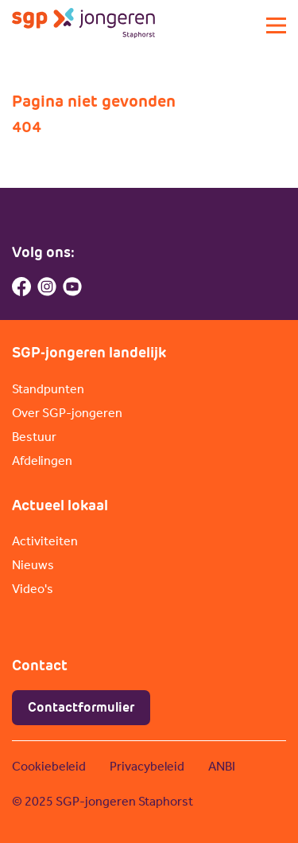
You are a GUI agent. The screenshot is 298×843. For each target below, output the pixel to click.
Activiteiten (45, 540)
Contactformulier (81, 707)
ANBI (221, 766)
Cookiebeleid (49, 766)
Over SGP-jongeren (67, 412)
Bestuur (34, 436)
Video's (32, 588)
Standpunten (48, 388)
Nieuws (33, 564)
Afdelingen (42, 460)
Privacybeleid (147, 766)
